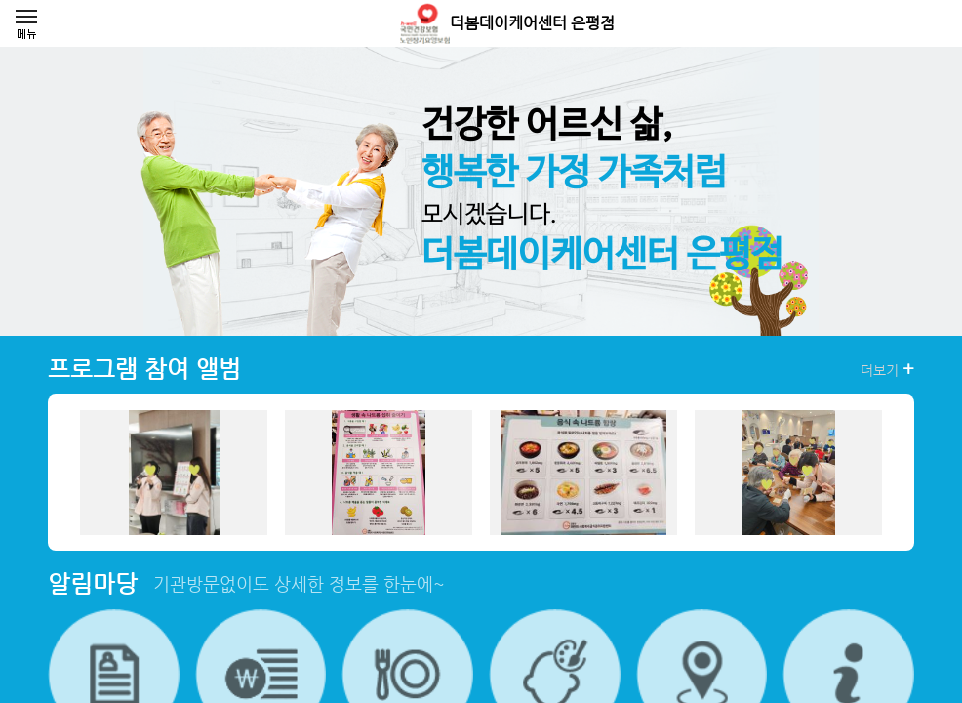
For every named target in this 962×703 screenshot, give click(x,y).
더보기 (887, 369)
